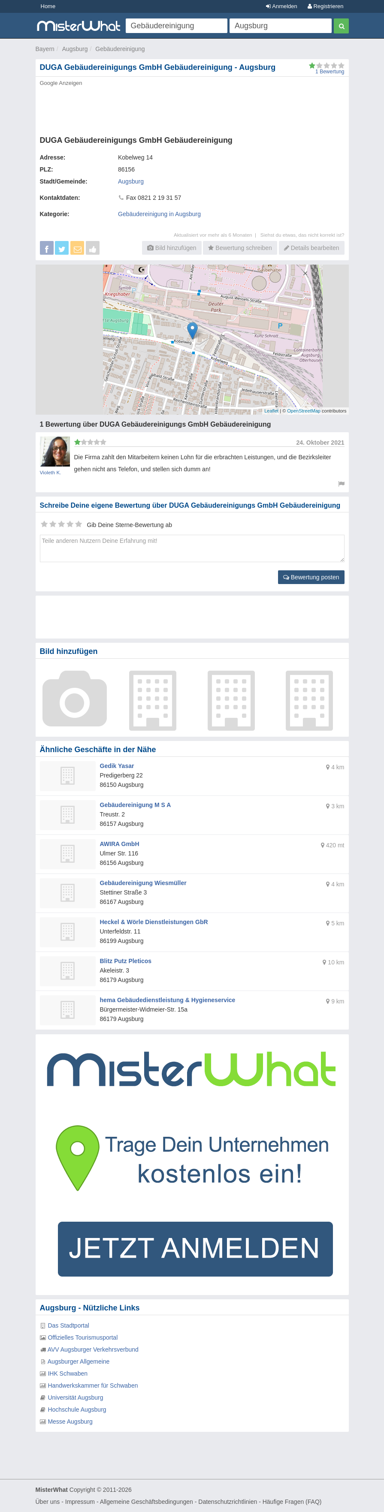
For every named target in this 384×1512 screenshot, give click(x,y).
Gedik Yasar (117, 765)
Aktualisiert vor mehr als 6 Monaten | (217, 235)
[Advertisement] (192, 108)
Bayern (45, 48)
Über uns (48, 1501)
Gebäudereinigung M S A (135, 804)
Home (48, 6)
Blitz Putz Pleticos (126, 961)
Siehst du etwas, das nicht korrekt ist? (302, 235)
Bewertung (329, 72)
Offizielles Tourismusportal (83, 1337)
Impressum (80, 1501)
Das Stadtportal (68, 1325)
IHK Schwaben (68, 1373)
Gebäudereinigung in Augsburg (159, 214)
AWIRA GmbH (119, 843)
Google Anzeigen (61, 83)
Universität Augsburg (75, 1397)
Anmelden (281, 6)
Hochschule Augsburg (77, 1409)
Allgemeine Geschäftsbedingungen (146, 1501)
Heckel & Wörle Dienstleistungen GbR (154, 922)
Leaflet (271, 410)
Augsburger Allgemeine (79, 1361)
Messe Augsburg (70, 1421)
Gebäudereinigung (120, 48)
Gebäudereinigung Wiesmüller (143, 882)
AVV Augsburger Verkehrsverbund (93, 1349)
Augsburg (75, 48)
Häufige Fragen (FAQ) (292, 1501)
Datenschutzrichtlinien (227, 1501)
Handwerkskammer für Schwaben (93, 1385)
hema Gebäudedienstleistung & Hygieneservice (168, 1000)
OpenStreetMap (304, 410)
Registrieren (326, 6)
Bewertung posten (311, 577)
